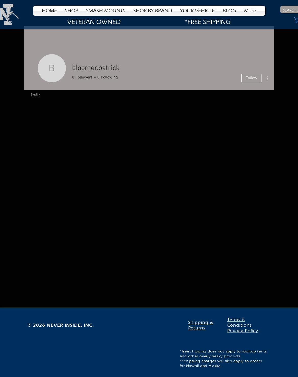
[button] (152, 11)
